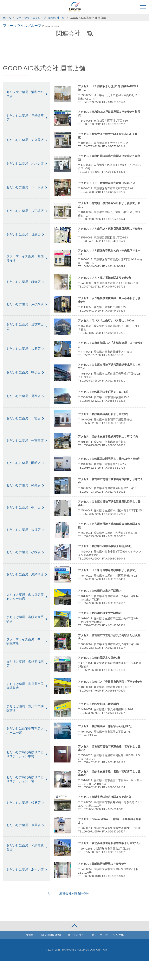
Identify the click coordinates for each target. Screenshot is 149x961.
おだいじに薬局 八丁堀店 (25, 210)
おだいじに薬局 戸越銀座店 (25, 117)
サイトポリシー (77, 935)
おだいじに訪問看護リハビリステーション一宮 (25, 779)
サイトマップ (100, 935)
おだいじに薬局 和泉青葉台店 (25, 847)
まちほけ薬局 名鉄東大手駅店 (25, 619)
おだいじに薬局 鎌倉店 (23, 281)
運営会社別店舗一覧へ (74, 893)
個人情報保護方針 (52, 935)
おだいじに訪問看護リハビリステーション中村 (25, 754)
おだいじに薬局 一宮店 (23, 418)
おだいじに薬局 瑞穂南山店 (25, 326)
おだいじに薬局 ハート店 (25, 187)
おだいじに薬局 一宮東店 (25, 440)
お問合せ (30, 935)
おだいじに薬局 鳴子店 (23, 372)
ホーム (7, 17)
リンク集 (118, 935)
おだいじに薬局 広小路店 (25, 304)
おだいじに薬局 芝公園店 (25, 140)
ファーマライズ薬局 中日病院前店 (25, 641)
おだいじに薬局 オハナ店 (25, 163)
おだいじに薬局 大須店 (23, 529)
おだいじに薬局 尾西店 (23, 396)
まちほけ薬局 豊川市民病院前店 (25, 708)
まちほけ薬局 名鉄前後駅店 (25, 663)
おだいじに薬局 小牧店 (23, 552)
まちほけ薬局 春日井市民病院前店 (25, 686)
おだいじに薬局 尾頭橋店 (25, 574)
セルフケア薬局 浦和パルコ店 (25, 94)
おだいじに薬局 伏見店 (23, 802)
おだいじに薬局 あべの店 (25, 869)
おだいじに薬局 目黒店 (23, 234)
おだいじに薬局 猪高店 (23, 485)
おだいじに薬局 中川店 (23, 507)
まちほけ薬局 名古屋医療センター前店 (25, 596)
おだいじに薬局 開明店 (23, 463)
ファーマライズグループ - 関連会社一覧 (40, 17)
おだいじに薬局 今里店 (23, 825)
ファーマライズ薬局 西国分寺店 (25, 258)
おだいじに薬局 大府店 (23, 348)
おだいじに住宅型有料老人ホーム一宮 (25, 730)
